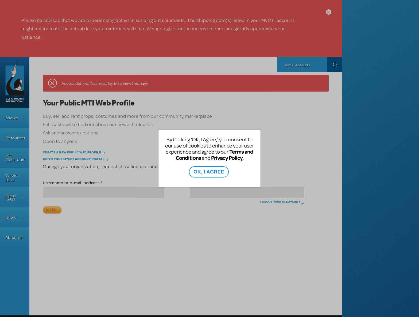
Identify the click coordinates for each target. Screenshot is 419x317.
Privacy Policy (227, 158)
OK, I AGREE (208, 172)
